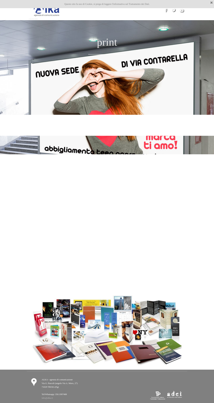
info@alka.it (47, 398)
